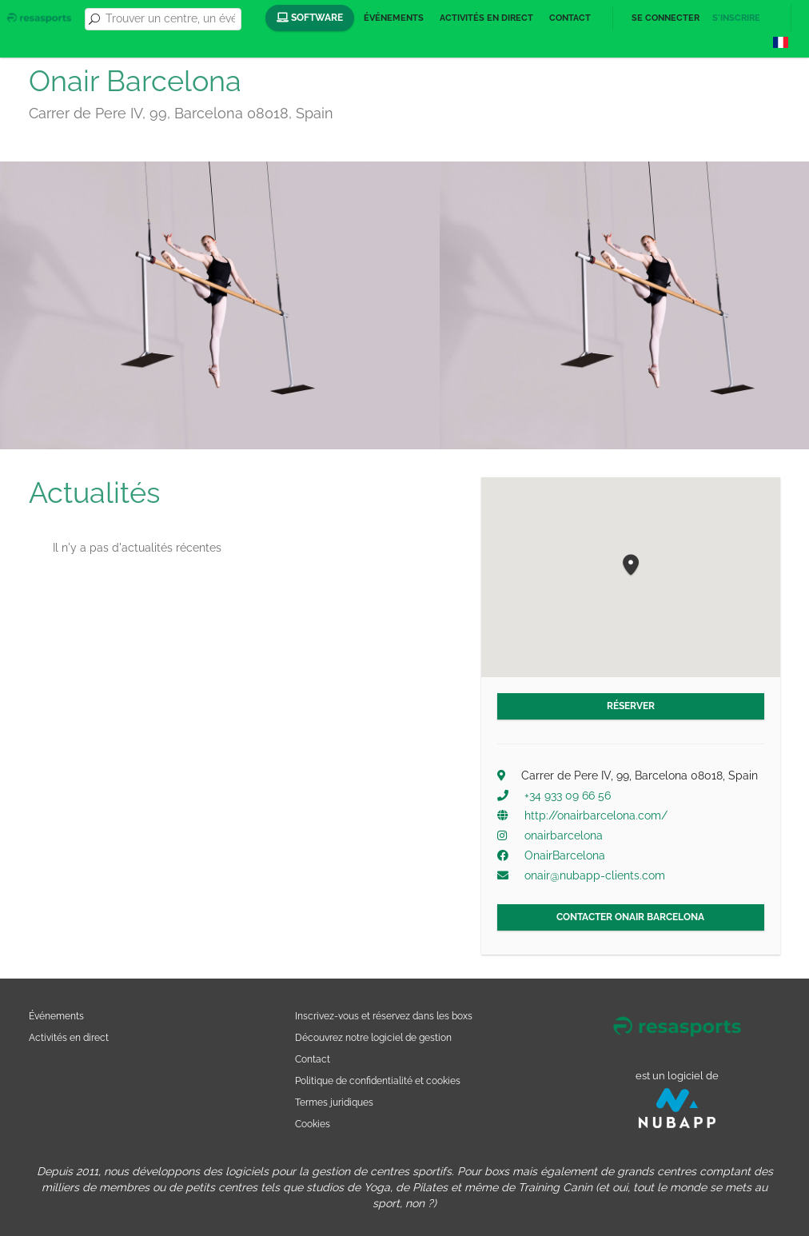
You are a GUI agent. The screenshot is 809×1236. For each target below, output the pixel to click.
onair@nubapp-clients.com (594, 875)
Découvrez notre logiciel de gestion (373, 1037)
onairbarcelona (563, 835)
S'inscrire (736, 18)
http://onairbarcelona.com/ (596, 815)
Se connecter (665, 18)
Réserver (631, 706)
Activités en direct (486, 18)
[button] (631, 565)
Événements (394, 18)
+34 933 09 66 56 (567, 795)
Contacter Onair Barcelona (630, 917)
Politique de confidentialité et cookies (377, 1080)
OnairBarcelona (564, 855)
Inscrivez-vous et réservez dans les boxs (383, 1016)
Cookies (312, 1124)
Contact (570, 18)
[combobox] (170, 19)
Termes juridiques (334, 1102)
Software (310, 17)
